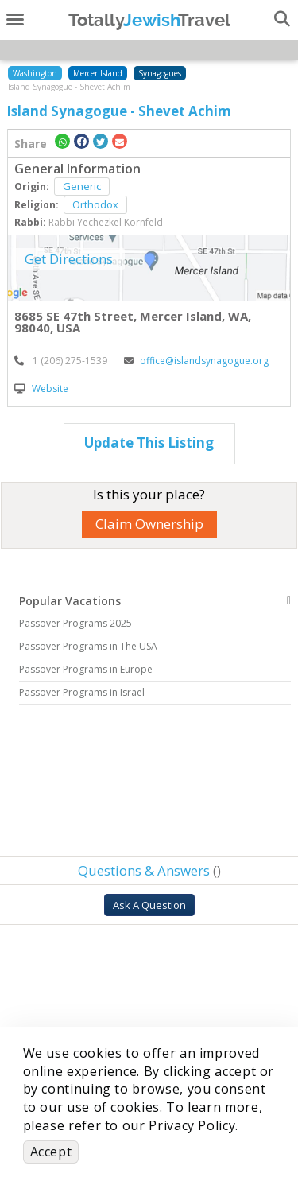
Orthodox (95, 204)
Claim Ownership (149, 524)
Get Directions (69, 259)
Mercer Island (97, 73)
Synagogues (159, 73)
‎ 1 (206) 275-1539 (60, 360)
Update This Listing (149, 442)
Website (41, 388)
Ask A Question (149, 905)
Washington (35, 73)
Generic (82, 186)
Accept (51, 1151)
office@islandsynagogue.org (196, 360)
